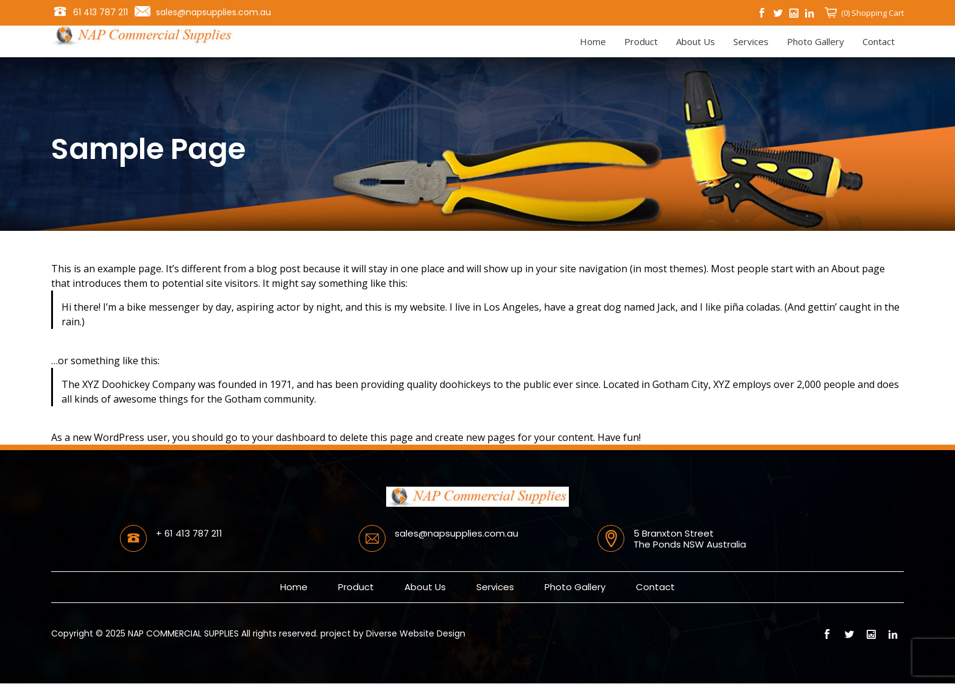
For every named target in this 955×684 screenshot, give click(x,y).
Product (641, 41)
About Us (695, 41)
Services (751, 41)
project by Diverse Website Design (392, 633)
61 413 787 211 (100, 12)
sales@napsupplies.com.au (213, 12)
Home (593, 41)
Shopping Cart (877, 12)
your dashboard (288, 437)
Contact (878, 41)
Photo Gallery (815, 41)
